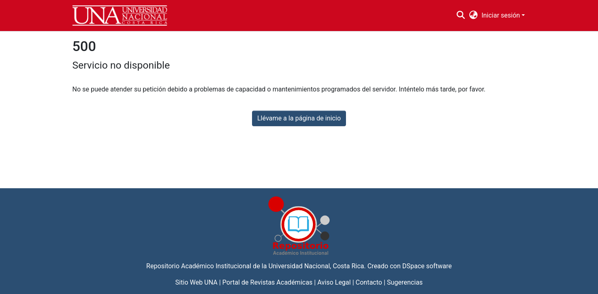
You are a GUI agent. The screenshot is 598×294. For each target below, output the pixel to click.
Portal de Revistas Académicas (267, 282)
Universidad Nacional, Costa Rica (316, 266)
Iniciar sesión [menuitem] (501, 15)
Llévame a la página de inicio (299, 118)
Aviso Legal (334, 282)
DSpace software (427, 266)
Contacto (369, 282)
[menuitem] (473, 15)
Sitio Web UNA (196, 282)
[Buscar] (461, 15)
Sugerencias (405, 282)
